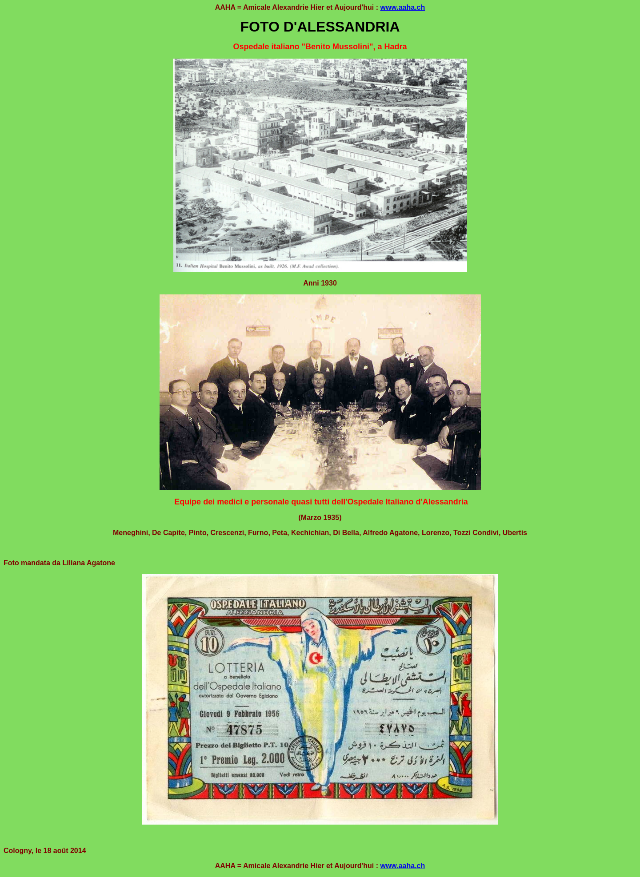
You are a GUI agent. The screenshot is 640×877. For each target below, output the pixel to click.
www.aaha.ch (402, 7)
